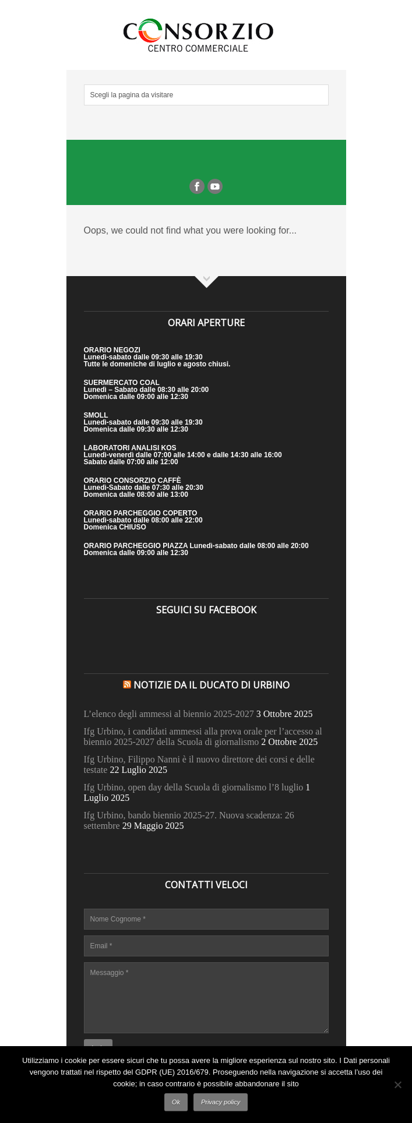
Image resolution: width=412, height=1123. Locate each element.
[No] (397, 1084)
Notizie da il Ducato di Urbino (211, 685)
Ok (176, 1102)
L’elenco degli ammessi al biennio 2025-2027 (169, 714)
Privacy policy (220, 1102)
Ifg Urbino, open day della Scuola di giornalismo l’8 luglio (194, 787)
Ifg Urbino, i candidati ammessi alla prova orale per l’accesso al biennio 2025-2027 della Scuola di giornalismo (203, 736)
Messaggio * (206, 997)
